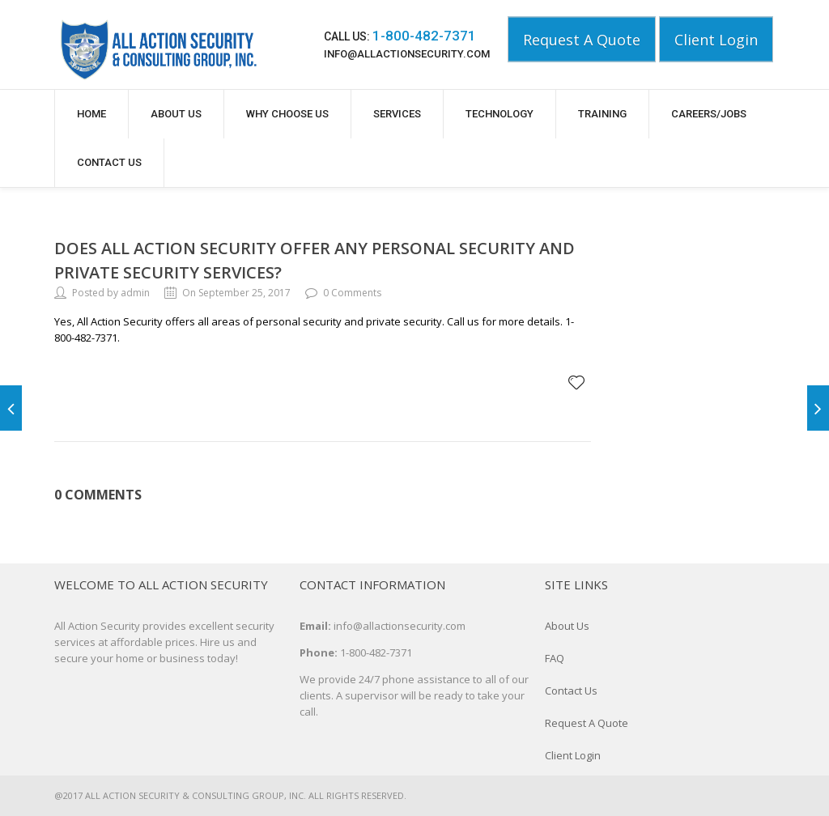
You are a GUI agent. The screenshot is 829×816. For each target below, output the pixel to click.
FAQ (554, 658)
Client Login (716, 39)
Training (602, 114)
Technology (500, 114)
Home (91, 114)
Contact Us (109, 162)
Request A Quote (581, 39)
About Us (176, 114)
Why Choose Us (287, 114)
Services (397, 114)
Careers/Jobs (708, 114)
